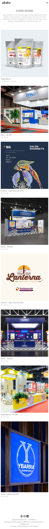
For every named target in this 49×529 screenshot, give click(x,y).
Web (36, 21)
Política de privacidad (23, 526)
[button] (47, 2)
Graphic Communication (11, 17)
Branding (9, 15)
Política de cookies (34, 526)
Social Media (37, 19)
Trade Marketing (19, 21)
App (4, 15)
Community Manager (20, 15)
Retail (30, 19)
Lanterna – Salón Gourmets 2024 (12, 191)
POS (26, 19)
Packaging (20, 19)
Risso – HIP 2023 (6, 135)
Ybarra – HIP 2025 (7, 247)
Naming (13, 19)
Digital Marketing (40, 15)
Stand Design (4, 137)
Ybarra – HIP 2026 (7, 359)
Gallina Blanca (6, 79)
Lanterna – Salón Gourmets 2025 (12, 303)
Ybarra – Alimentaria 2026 (10, 494)
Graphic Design (26, 17)
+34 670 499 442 (31, 519)
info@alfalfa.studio (24, 524)
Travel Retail (30, 21)
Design (31, 15)
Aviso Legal (13, 526)
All (40, 21)
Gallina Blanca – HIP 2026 (9, 415)
